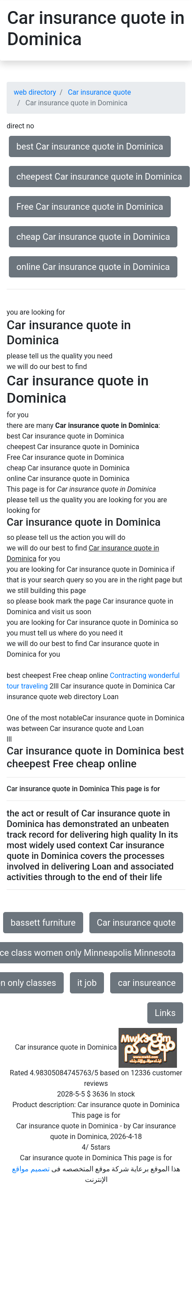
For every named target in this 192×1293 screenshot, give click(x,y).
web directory (35, 92)
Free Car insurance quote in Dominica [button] (89, 206)
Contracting (128, 675)
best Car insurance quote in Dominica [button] (89, 146)
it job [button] (87, 982)
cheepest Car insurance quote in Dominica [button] (99, 176)
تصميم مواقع (31, 1169)
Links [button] (165, 1013)
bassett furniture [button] (43, 922)
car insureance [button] (147, 982)
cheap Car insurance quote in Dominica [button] (93, 236)
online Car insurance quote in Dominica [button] (93, 267)
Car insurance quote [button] (136, 922)
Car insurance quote (99, 92)
